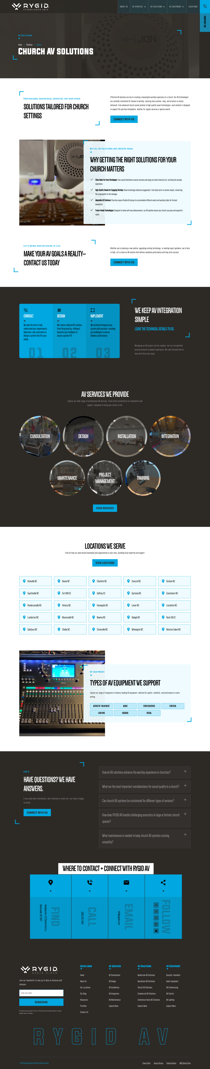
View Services (105, 508)
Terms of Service (158, 1063)
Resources (84, 999)
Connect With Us (124, 119)
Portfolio (83, 1006)
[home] (30, 6)
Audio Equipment (172, 981)
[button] (139, 7)
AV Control (170, 993)
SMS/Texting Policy (185, 1063)
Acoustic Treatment (173, 975)
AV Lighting (170, 999)
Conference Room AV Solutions (149, 999)
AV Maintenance (115, 999)
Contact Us (84, 1012)
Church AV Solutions (145, 987)
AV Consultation (114, 975)
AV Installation (114, 987)
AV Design (112, 981)
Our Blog (83, 993)
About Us (124, 6)
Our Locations (85, 987)
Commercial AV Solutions (147, 993)
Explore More (113, 1006)
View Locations (105, 562)
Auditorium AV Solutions (146, 975)
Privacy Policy (146, 1063)
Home (82, 975)
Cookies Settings (171, 1063)
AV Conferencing (172, 987)
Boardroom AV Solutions (146, 981)
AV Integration (114, 993)
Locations (193, 6)
